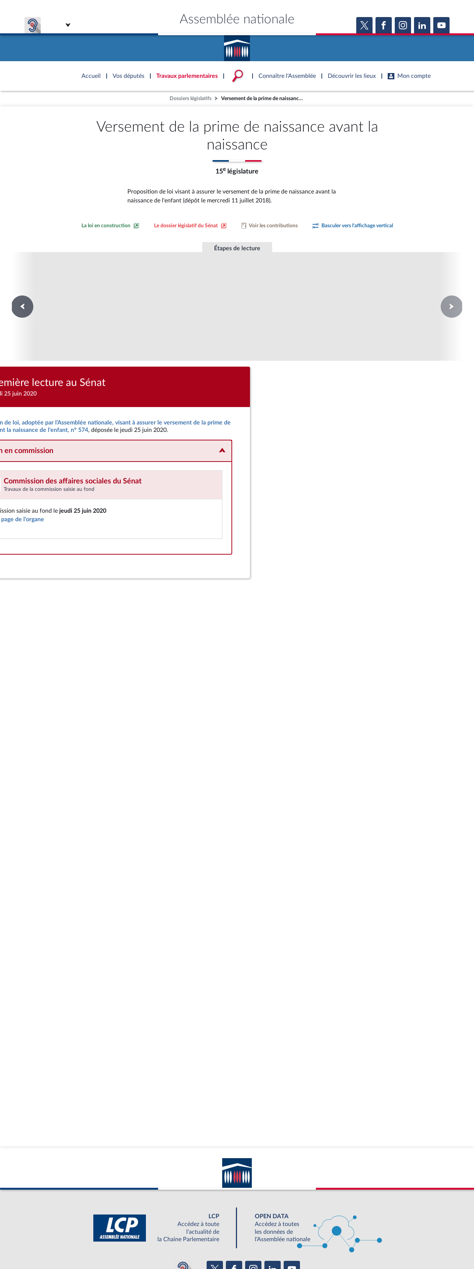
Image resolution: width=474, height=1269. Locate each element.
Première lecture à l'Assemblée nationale (136, 291)
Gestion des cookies (335, 1245)
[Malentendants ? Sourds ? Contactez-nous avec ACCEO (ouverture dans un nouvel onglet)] (183, 1207)
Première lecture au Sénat (237, 285)
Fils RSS (303, 1245)
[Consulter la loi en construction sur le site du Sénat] (110, 225)
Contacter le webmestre (265, 1245)
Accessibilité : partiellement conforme (197, 1245)
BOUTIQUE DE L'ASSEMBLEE (118, 1228)
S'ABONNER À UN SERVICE (266, 1228)
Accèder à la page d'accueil (237, 46)
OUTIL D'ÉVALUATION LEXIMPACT (345, 1228)
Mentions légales (136, 1245)
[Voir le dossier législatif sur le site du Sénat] (190, 225)
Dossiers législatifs (190, 98)
